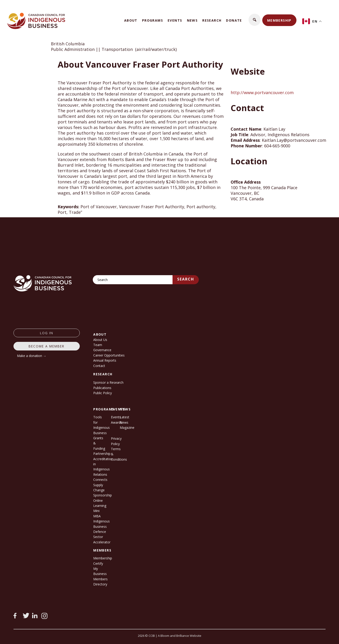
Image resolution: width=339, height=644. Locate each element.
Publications (102, 388)
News (192, 20)
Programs (152, 20)
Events (175, 20)
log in (46, 333)
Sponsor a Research (108, 382)
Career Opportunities (109, 355)
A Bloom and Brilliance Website (179, 636)
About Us (100, 339)
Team (97, 345)
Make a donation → (31, 355)
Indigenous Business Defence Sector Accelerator (101, 531)
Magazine (127, 427)
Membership (279, 20)
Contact (99, 365)
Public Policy (102, 393)
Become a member (46, 346)
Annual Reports (104, 360)
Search (185, 279)
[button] (255, 20)
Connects (100, 479)
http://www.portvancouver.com (262, 92)
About (130, 20)
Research (211, 20)
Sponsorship (102, 495)
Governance (102, 350)
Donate (234, 20)
